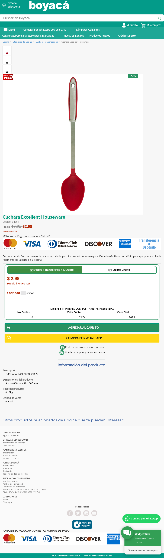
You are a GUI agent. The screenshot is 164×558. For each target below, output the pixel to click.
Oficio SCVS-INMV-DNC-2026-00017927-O (21, 492)
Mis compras (150, 25)
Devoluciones (9, 445)
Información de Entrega (14, 442)
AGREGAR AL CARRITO (53, 327)
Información (8, 452)
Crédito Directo (127, 35)
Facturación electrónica (14, 486)
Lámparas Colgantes (88, 29)
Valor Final (123, 312)
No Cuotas (23, 312)
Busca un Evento (10, 455)
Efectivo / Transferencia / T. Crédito (52, 269)
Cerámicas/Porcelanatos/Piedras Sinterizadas (28, 35)
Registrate (7, 471)
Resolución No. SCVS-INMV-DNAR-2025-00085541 (25, 489)
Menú (9, 29)
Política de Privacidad (13, 483)
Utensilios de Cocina (22, 41)
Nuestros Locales (74, 35)
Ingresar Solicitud (11, 435)
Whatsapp (7, 502)
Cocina (6, 41)
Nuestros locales (10, 481)
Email (5, 499)
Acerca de (7, 468)
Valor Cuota (74, 312)
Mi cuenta (130, 25)
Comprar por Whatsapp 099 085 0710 (44, 29)
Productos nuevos (99, 35)
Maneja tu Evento (11, 458)
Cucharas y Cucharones (47, 41)
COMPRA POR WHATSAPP (54, 338)
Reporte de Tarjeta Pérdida (15, 473)
